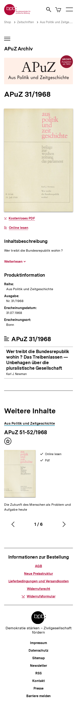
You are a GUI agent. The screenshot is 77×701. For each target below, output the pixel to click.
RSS (38, 673)
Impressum (38, 643)
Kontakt (38, 681)
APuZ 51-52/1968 (25, 432)
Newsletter (38, 666)
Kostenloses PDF (22, 218)
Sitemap (38, 658)
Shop (7, 22)
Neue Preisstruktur (38, 574)
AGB (38, 566)
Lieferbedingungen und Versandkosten (38, 581)
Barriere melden (38, 696)
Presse (38, 688)
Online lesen (18, 228)
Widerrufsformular (38, 596)
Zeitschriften (25, 22)
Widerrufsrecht (38, 589)
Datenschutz (38, 650)
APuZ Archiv (18, 49)
